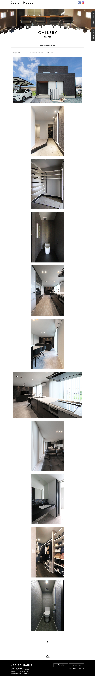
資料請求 (61, 665)
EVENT (26, 6)
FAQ (69, 668)
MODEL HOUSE (37, 6)
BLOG (58, 6)
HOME (16, 6)
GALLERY (47, 6)
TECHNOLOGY (68, 6)
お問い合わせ (76, 665)
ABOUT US (79, 6)
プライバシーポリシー (78, 668)
